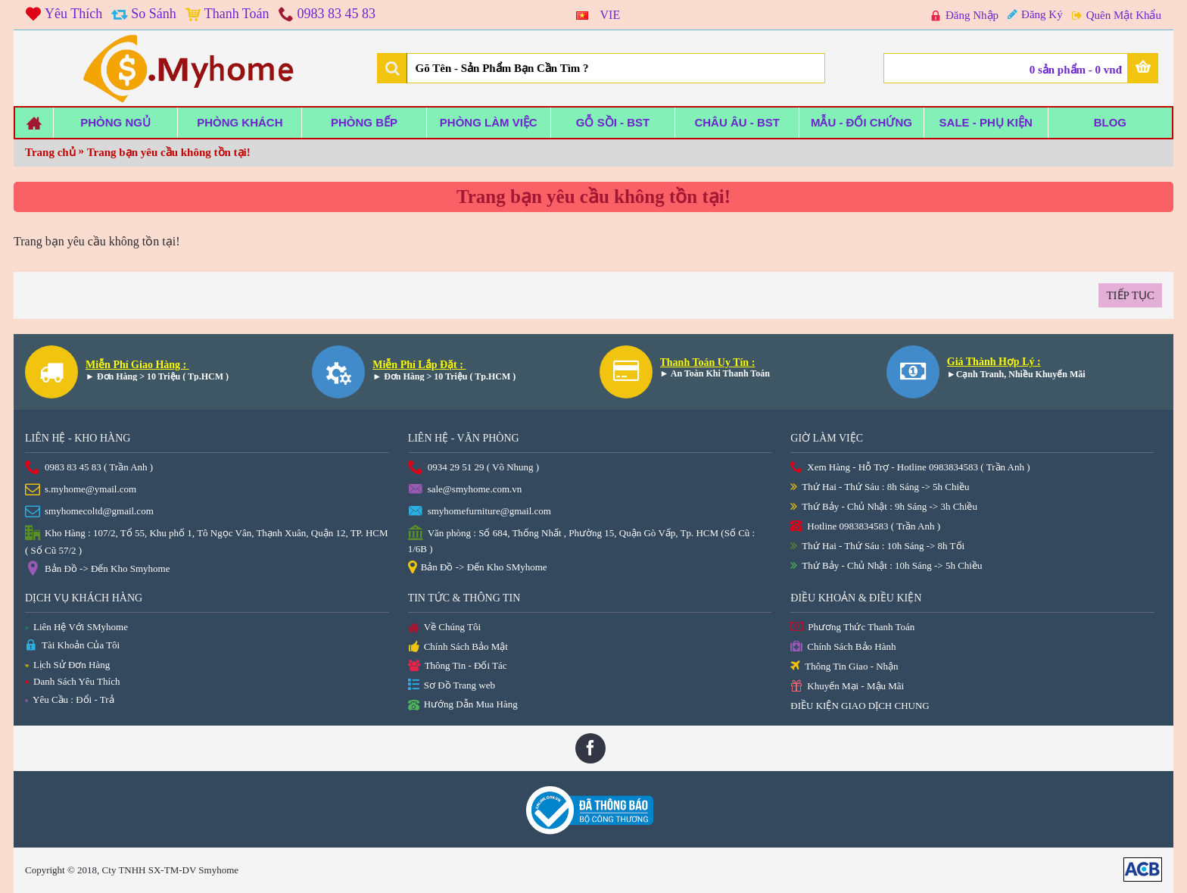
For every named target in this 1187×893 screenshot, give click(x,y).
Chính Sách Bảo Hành (843, 647)
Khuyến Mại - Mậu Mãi (847, 686)
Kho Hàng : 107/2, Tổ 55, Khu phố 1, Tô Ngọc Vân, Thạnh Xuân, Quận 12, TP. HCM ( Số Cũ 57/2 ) (206, 541)
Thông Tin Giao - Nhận (844, 666)
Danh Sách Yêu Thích (72, 681)
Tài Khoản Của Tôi (72, 645)
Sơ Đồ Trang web (451, 685)
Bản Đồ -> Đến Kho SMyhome (477, 568)
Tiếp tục (1130, 295)
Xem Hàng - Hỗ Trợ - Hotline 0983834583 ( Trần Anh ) (910, 467)
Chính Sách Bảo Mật (458, 647)
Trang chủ (50, 152)
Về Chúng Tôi (444, 628)
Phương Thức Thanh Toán (852, 627)
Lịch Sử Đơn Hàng (67, 664)
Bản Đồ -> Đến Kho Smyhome (97, 569)
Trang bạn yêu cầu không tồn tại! (169, 152)
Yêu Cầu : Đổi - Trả (69, 699)
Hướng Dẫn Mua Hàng (463, 705)
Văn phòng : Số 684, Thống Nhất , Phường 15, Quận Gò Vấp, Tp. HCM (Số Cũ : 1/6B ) (582, 540)
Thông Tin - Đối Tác (457, 666)
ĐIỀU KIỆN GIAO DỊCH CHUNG (859, 705)
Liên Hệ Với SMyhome (76, 626)
